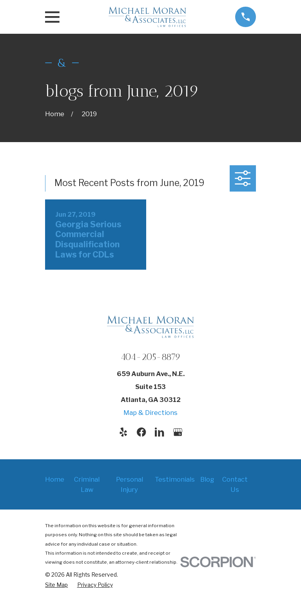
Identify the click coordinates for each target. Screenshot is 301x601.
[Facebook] (141, 432)
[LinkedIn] (159, 432)
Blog (207, 479)
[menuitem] (56, 585)
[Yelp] (123, 432)
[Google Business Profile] (177, 432)
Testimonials (175, 479)
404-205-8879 (150, 356)
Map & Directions (150, 412)
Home (54, 479)
